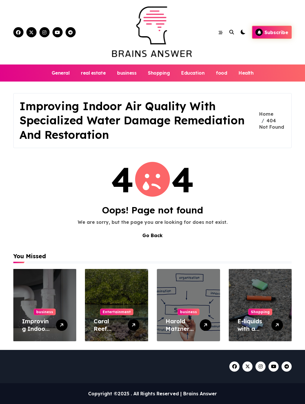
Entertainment (117, 311)
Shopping (159, 73)
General (61, 73)
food (221, 73)
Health (246, 73)
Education (192, 73)
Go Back (152, 235)
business (126, 73)
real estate (93, 73)
